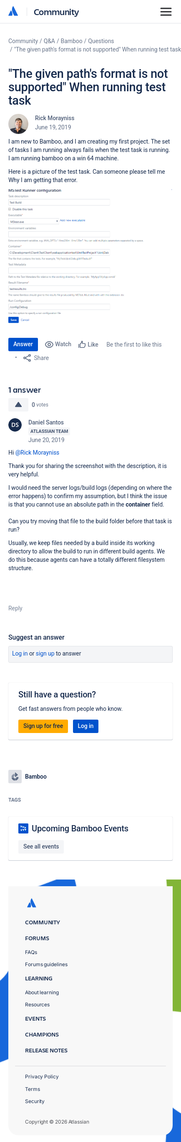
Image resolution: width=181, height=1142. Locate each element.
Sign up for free (43, 726)
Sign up (45, 653)
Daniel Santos (46, 422)
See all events (41, 846)
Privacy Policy (42, 1076)
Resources (37, 1004)
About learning (42, 992)
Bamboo (72, 41)
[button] (90, 259)
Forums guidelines (46, 964)
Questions (101, 41)
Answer (23, 344)
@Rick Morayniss (37, 452)
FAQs (31, 952)
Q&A (49, 41)
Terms (32, 1089)
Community (56, 11)
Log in (20, 653)
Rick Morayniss (54, 118)
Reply (15, 608)
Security (35, 1101)
